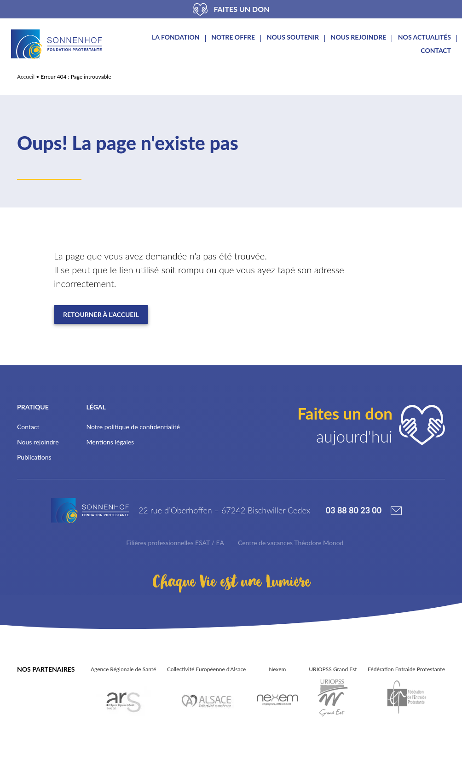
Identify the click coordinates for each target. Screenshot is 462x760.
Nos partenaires (46, 675)
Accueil (26, 76)
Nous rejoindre (359, 37)
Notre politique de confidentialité (133, 427)
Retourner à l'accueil (101, 314)
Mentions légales (110, 442)
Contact (436, 50)
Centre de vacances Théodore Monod (290, 549)
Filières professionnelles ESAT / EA (175, 549)
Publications (34, 457)
